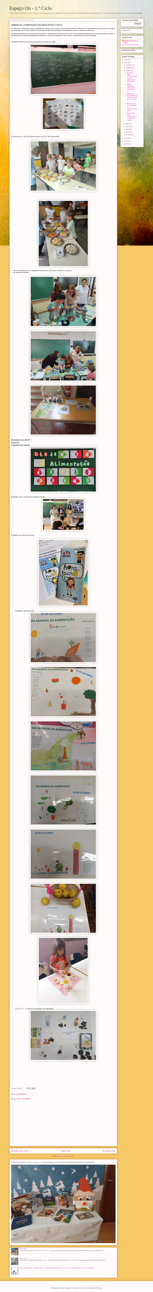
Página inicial (65, 1151)
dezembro (129, 65)
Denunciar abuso (129, 50)
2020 (126, 144)
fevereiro (129, 135)
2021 (126, 141)
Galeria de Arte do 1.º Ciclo (131, 41)
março (128, 132)
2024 (126, 60)
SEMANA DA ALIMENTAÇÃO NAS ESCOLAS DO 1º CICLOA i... (131, 97)
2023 (126, 62)
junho (128, 126)
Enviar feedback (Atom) (67, 1156)
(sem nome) (22, 1248)
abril (127, 129)
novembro (129, 68)
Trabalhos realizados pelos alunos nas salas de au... (130, 88)
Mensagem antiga (109, 1151)
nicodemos (82, 1288)
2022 (126, 138)
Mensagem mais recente (20, 1151)
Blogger (99, 1288)
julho (127, 124)
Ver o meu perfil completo (130, 45)
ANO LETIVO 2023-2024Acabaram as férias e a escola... (131, 116)
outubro (128, 70)
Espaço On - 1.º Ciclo (30, 8)
